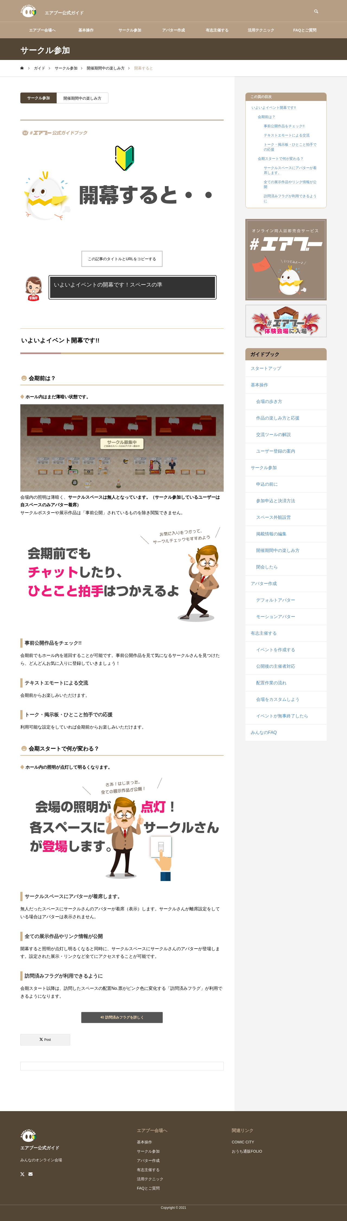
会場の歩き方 (269, 401)
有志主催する (217, 30)
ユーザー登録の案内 (275, 451)
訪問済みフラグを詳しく (124, 1017)
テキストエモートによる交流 (287, 135)
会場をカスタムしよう (278, 699)
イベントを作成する (275, 649)
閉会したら (267, 567)
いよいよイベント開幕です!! (274, 108)
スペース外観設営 (273, 517)
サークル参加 (129, 30)
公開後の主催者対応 (275, 666)
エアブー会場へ (42, 30)
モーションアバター (275, 616)
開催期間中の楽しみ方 (82, 98)
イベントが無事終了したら (282, 716)
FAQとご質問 (304, 30)
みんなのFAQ (264, 732)
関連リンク (242, 1130)
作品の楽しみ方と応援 (278, 418)
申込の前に (267, 484)
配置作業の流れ (271, 683)
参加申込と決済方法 (275, 500)
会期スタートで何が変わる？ (281, 159)
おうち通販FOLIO (247, 1151)
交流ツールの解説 (273, 434)
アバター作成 (173, 30)
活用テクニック (261, 30)
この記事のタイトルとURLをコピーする (122, 259)
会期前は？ (266, 117)
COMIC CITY (243, 1142)
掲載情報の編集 (271, 534)
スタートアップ (266, 368)
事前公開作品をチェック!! (284, 126)
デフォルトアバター (275, 600)
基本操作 (86, 30)
